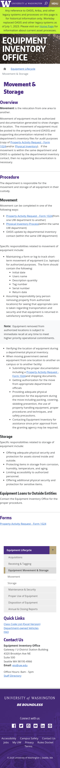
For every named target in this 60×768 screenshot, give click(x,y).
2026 (11, 757)
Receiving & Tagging (19, 563)
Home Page (47, 26)
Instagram (29, 725)
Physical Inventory (26, 146)
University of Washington (6, 3)
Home (4, 69)
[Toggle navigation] (55, 3)
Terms (28, 746)
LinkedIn (44, 725)
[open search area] (46, 3)
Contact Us (48, 738)
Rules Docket (45, 742)
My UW (16, 742)
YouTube (36, 725)
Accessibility (9, 738)
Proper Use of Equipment (23, 596)
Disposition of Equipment (23, 602)
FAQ (6, 632)
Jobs (6, 742)
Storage (12, 583)
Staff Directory (12, 675)
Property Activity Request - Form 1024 (29, 216)
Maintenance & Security (22, 589)
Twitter (22, 725)
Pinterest (51, 725)
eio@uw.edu (20, 665)
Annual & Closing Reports (23, 609)
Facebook (15, 725)
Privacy (29, 742)
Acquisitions (15, 557)
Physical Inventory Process (22, 224)
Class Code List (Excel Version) (22, 624)
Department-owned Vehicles (21, 628)
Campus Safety (29, 738)
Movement (14, 576)
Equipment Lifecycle (23, 69)
